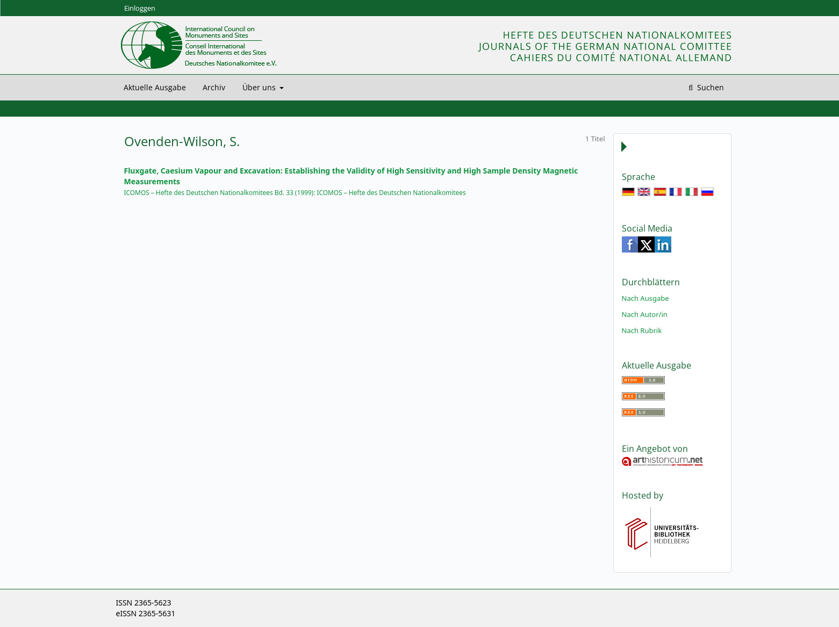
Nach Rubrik (642, 330)
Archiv (214, 87)
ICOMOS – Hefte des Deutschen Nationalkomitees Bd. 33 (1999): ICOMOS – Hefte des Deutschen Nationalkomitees (295, 192)
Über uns (260, 87)
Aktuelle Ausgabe (155, 87)
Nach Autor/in (645, 314)
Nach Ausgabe (645, 298)
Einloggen (139, 8)
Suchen (709, 87)
